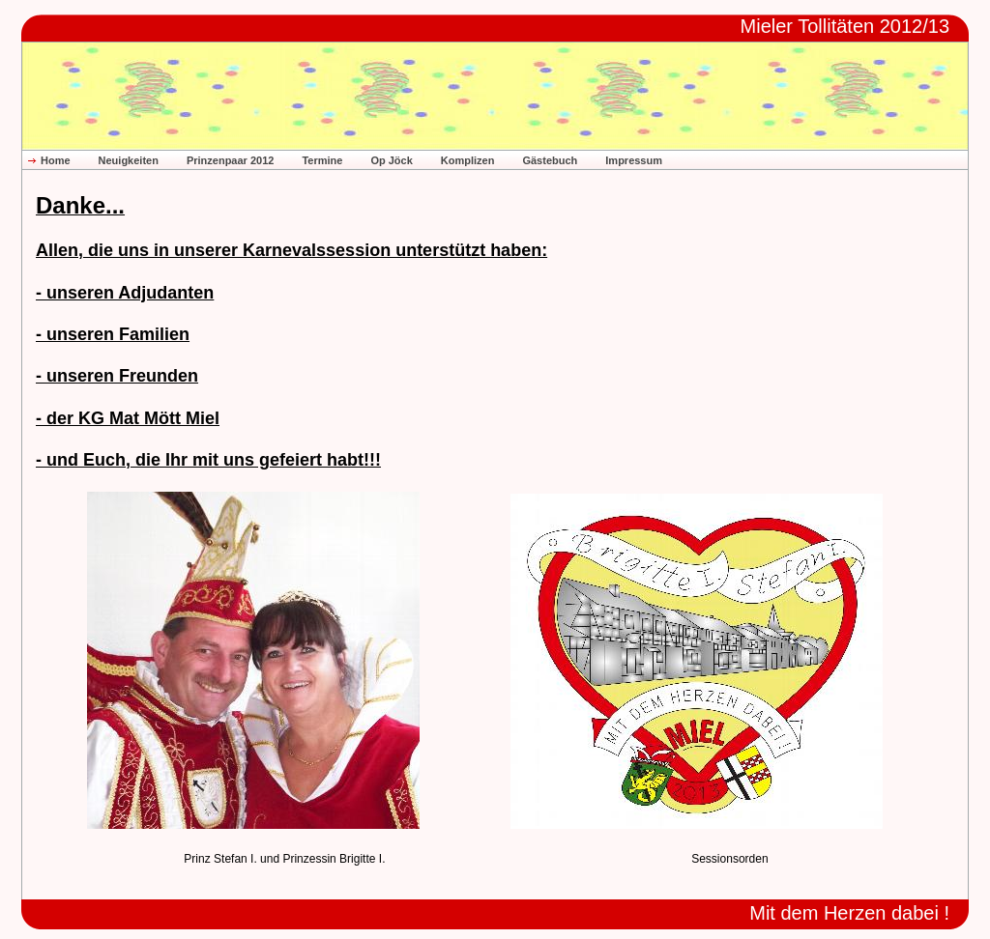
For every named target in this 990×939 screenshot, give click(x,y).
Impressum (633, 160)
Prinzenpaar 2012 (231, 160)
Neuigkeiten (129, 160)
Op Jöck (391, 160)
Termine (322, 160)
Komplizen (468, 160)
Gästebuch (549, 160)
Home (56, 160)
